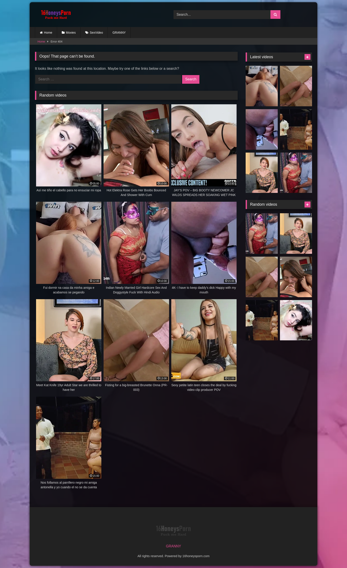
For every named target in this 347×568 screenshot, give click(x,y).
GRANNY (119, 32)
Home (48, 32)
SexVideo (96, 32)
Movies (71, 32)
